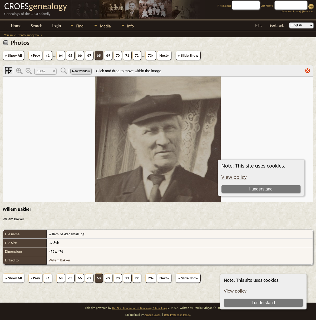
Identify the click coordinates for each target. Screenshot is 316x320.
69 (108, 55)
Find (79, 25)
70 (118, 55)
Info (130, 25)
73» (151, 55)
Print (258, 25)
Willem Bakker (59, 260)
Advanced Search (291, 11)
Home (16, 25)
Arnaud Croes (152, 315)
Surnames (308, 11)
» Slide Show (188, 55)
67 (89, 55)
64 (61, 55)
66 (80, 55)
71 (127, 55)
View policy (235, 291)
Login (56, 25)
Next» (164, 55)
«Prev (35, 55)
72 (137, 55)
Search (36, 25)
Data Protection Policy (177, 315)
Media (105, 25)
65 (70, 55)
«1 (48, 55)
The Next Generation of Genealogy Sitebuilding (139, 308)
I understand (263, 302)
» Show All (13, 55)
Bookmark (276, 25)
